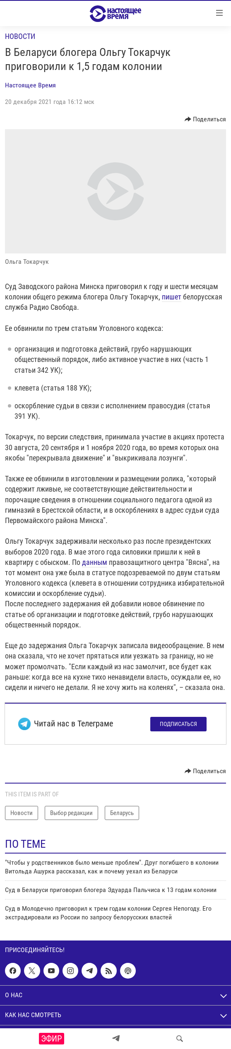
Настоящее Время (30, 85)
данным (94, 562)
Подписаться (178, 724)
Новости (20, 36)
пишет (171, 296)
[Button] (205, 119)
